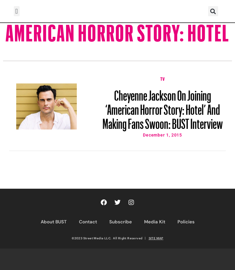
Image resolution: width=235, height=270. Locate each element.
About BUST (54, 222)
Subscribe (120, 222)
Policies (186, 222)
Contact (88, 222)
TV (162, 78)
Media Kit (154, 222)
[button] (17, 11)
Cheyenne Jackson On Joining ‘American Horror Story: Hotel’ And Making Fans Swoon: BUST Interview (163, 107)
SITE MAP (156, 238)
